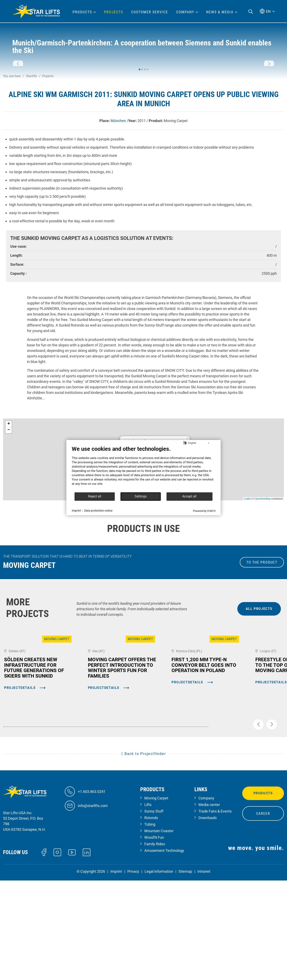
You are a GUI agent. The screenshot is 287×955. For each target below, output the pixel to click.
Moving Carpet (156, 874)
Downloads (207, 894)
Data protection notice (98, 510)
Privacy (133, 947)
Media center (209, 881)
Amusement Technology (164, 926)
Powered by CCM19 (204, 510)
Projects (113, 12)
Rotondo (151, 894)
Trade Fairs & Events (215, 887)
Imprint (116, 947)
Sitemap (185, 947)
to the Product (261, 618)
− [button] (8, 486)
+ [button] (8, 480)
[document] (143, 468)
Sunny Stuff (153, 887)
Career (263, 889)
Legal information (159, 947)
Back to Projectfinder (143, 830)
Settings (141, 496)
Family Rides (154, 920)
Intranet (203, 947)
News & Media (219, 12)
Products (263, 869)
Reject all (94, 496)
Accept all (189, 496)
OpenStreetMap (263, 555)
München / (119, 177)
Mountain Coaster (159, 907)
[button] (18, 92)
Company (206, 874)
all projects (259, 665)
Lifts (147, 881)
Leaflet (247, 555)
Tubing (149, 900)
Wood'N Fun (154, 913)
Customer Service (149, 12)
